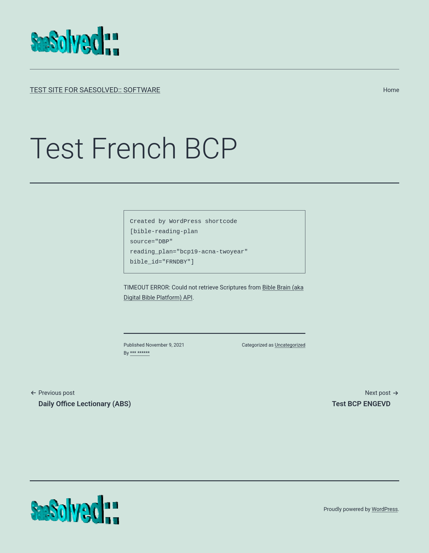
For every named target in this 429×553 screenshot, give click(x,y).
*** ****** (140, 353)
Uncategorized (290, 345)
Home (391, 90)
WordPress (385, 509)
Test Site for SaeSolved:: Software (95, 90)
